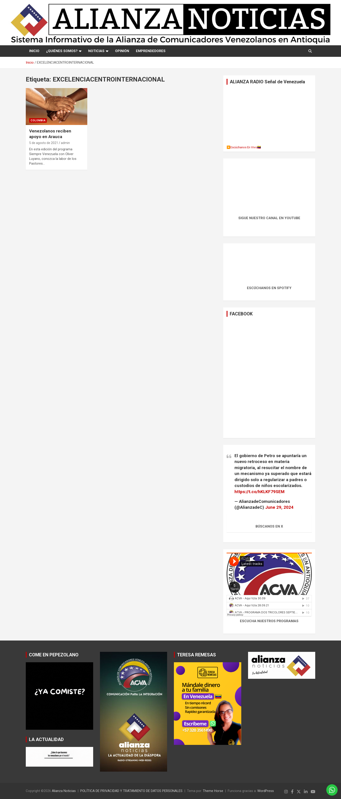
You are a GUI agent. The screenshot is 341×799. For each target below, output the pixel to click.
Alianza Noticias (64, 791)
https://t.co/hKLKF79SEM (259, 491)
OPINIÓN (122, 51)
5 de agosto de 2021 (43, 143)
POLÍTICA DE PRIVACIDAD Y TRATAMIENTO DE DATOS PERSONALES (131, 791)
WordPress (265, 791)
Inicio (34, 51)
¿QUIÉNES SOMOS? (62, 51)
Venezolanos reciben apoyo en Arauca (50, 133)
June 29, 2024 (279, 507)
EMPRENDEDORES (151, 51)
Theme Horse (213, 791)
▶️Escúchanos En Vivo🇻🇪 (244, 147)
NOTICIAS (96, 51)
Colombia (38, 120)
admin (65, 143)
